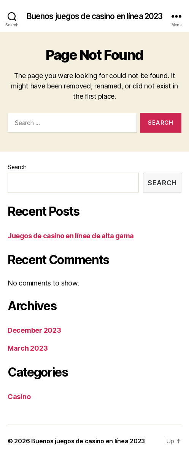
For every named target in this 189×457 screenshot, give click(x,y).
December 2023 (34, 330)
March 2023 (28, 348)
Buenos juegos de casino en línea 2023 (95, 16)
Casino (19, 397)
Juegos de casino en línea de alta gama (71, 236)
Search (17, 167)
